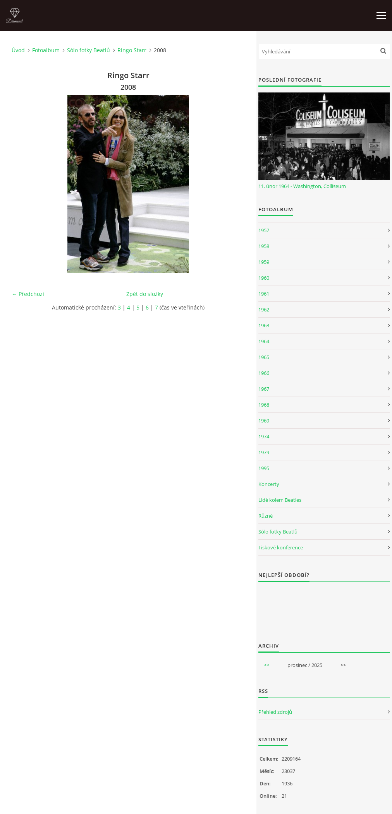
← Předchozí (28, 294)
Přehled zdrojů (275, 711)
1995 (263, 468)
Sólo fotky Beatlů (88, 50)
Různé (265, 515)
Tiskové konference (280, 547)
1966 (263, 372)
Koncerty (268, 484)
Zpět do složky (144, 294)
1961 (263, 293)
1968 (263, 404)
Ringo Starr (131, 50)
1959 (263, 261)
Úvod (18, 50)
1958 (263, 246)
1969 (263, 420)
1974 (263, 436)
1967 (263, 388)
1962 (263, 309)
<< (266, 665)
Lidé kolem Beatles (279, 499)
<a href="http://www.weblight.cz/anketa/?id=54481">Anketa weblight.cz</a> (324, 607)
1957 (263, 230)
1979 (263, 452)
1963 (263, 325)
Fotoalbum (46, 50)
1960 (263, 277)
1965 (263, 357)
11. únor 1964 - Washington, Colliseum (302, 186)
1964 (263, 341)
